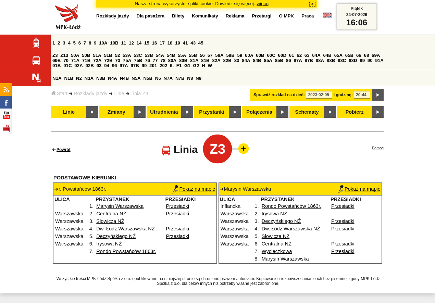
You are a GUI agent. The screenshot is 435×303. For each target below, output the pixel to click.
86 (288, 60)
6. (172, 65)
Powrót (64, 149)
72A (97, 60)
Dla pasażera (151, 15)
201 (153, 65)
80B (183, 60)
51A (97, 55)
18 (170, 43)
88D (353, 60)
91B (56, 65)
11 (123, 43)
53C (138, 55)
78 (162, 60)
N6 (158, 78)
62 (299, 55)
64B (327, 55)
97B (134, 65)
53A (127, 55)
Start (59, 93)
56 (202, 55)
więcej (263, 3)
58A (219, 55)
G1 (187, 65)
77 (155, 60)
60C (271, 55)
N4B (124, 78)
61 (291, 55)
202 (163, 65)
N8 (190, 78)
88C (342, 60)
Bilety (178, 15)
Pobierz (355, 112)
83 (236, 60)
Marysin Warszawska (120, 206)
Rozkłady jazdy (91, 93)
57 (210, 55)
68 (366, 55)
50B (86, 55)
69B (56, 60)
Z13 (64, 55)
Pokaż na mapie (193, 189)
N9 (198, 78)
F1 (179, 65)
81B (205, 60)
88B (331, 60)
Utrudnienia (164, 112)
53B (149, 55)
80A (172, 60)
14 (139, 43)
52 (117, 55)
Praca (307, 15)
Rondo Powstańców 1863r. (126, 251)
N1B (68, 78)
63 (307, 55)
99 (144, 65)
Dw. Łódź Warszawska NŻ (125, 228)
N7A (168, 78)
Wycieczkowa (277, 251)
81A (194, 60)
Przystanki (211, 112)
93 (99, 65)
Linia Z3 (139, 93)
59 (240, 55)
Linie (119, 93)
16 (154, 43)
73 (117, 60)
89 (362, 60)
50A (75, 55)
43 (193, 43)
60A (249, 55)
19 (177, 43)
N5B (147, 78)
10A (103, 43)
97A (124, 65)
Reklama (235, 15)
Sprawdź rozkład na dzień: (279, 94)
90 (370, 60)
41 (185, 43)
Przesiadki (177, 206)
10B (114, 43)
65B (349, 55)
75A (127, 60)
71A (75, 60)
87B (309, 60)
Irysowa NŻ (109, 244)
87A (298, 60)
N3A (89, 78)
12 (131, 43)
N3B (100, 78)
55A (182, 55)
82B (227, 60)
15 (146, 43)
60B (260, 55)
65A (338, 55)
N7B (180, 78)
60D (282, 55)
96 (114, 65)
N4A (112, 78)
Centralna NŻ (111, 213)
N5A (136, 78)
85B (279, 60)
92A (78, 65)
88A (320, 60)
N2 (79, 78)
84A (246, 60)
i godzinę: (343, 94)
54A (160, 55)
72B (108, 60)
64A (316, 55)
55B (193, 55)
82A (216, 60)
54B (171, 55)
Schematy (307, 112)
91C (67, 65)
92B (89, 65)
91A (379, 60)
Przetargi (261, 15)
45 (200, 43)
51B (108, 55)
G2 (196, 65)
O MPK (286, 15)
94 (106, 65)
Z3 (55, 55)
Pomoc (378, 148)
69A (376, 55)
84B (257, 60)
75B (138, 60)
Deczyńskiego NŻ (116, 236)
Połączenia (259, 112)
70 (66, 60)
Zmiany (116, 112)
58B (230, 55)
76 (147, 60)
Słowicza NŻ (110, 221)
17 (162, 43)
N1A (57, 78)
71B (86, 60)
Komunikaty (205, 15)
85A (268, 60)
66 (358, 55)
